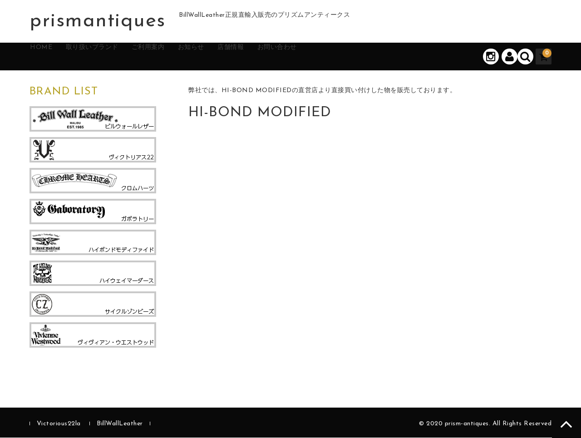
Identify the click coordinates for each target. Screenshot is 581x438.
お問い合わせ (339, 56)
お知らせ (233, 56)
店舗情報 (282, 56)
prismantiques (98, 21)
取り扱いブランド (112, 56)
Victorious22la (59, 424)
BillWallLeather (120, 424)
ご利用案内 (181, 56)
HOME (51, 56)
